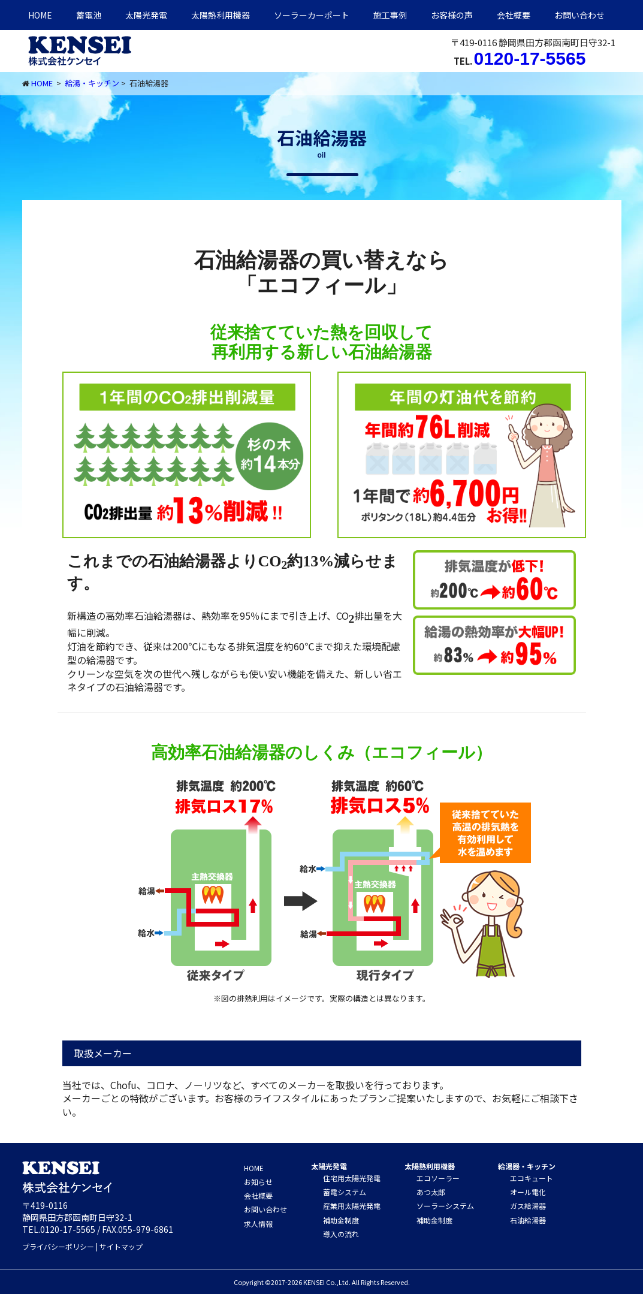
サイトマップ (121, 1246)
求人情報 (258, 1223)
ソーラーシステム (445, 1206)
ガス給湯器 (528, 1206)
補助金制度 (341, 1220)
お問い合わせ (579, 15)
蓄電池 (88, 15)
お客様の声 (452, 15)
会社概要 (513, 15)
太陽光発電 (146, 15)
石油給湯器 (528, 1220)
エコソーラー (438, 1178)
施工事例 (390, 15)
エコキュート (531, 1178)
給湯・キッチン (92, 83)
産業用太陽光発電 (352, 1206)
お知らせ (258, 1182)
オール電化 (528, 1192)
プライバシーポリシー (58, 1246)
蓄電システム (344, 1192)
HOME (40, 15)
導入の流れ (341, 1234)
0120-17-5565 (530, 58)
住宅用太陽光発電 (352, 1178)
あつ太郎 (430, 1192)
